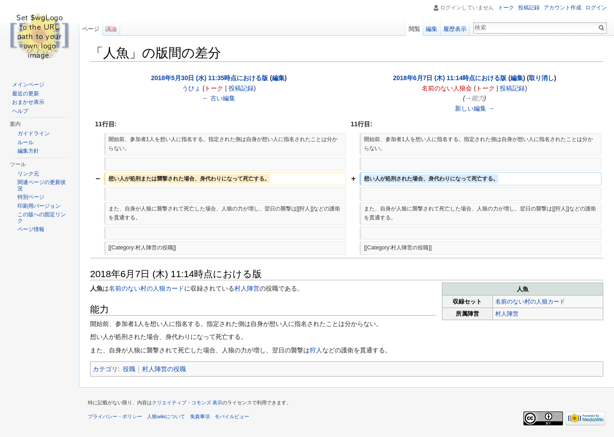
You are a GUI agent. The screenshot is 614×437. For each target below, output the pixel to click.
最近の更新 (25, 93)
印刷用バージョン (39, 206)
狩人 (316, 350)
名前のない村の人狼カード (530, 301)
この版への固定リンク (41, 217)
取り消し (541, 77)
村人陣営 (507, 313)
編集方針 (28, 151)
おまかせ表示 (28, 102)
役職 (129, 369)
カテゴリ (105, 369)
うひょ (191, 88)
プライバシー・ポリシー (115, 416)
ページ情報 (30, 229)
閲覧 (414, 29)
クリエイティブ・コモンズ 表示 (187, 402)
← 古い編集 (218, 98)
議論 (111, 29)
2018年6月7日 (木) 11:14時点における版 (450, 77)
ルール (25, 142)
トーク (213, 88)
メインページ (28, 84)
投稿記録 (241, 88)
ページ (90, 29)
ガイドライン (33, 133)
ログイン (596, 7)
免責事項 (200, 416)
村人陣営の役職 (164, 369)
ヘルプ (20, 111)
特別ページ (30, 197)
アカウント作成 (562, 7)
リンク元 (28, 174)
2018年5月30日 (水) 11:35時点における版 (209, 77)
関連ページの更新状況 (41, 185)
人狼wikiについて (166, 416)
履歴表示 (455, 29)
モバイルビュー (232, 416)
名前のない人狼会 (447, 88)
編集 (278, 77)
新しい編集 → (474, 108)
